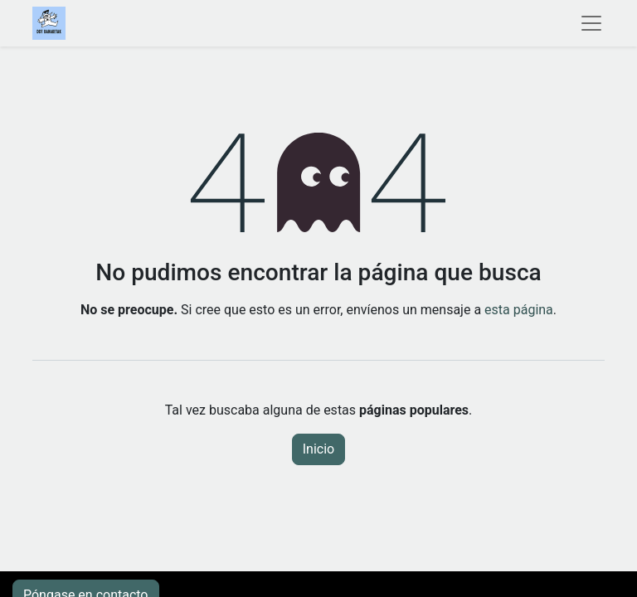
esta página (518, 310)
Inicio (318, 449)
